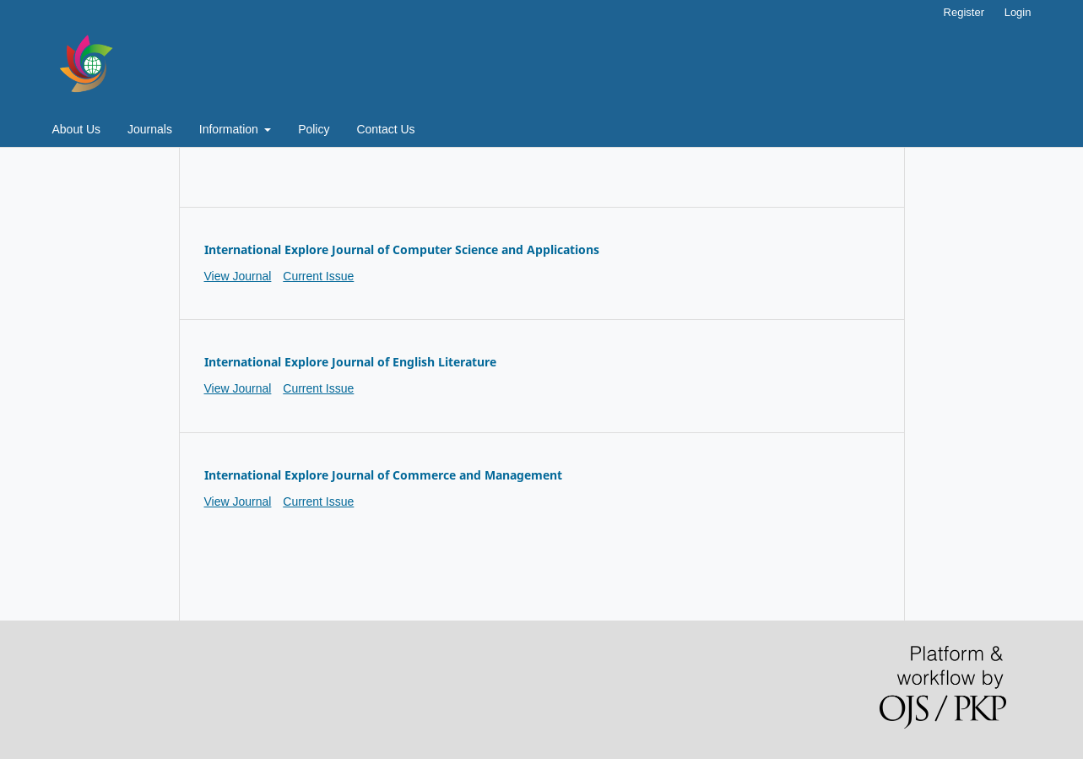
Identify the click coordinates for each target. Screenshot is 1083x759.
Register (964, 12)
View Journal (238, 276)
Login (1018, 12)
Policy (313, 129)
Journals (149, 129)
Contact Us (385, 129)
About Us (76, 129)
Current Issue (318, 276)
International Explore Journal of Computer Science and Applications (401, 249)
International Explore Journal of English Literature (350, 362)
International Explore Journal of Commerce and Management (383, 475)
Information (230, 129)
